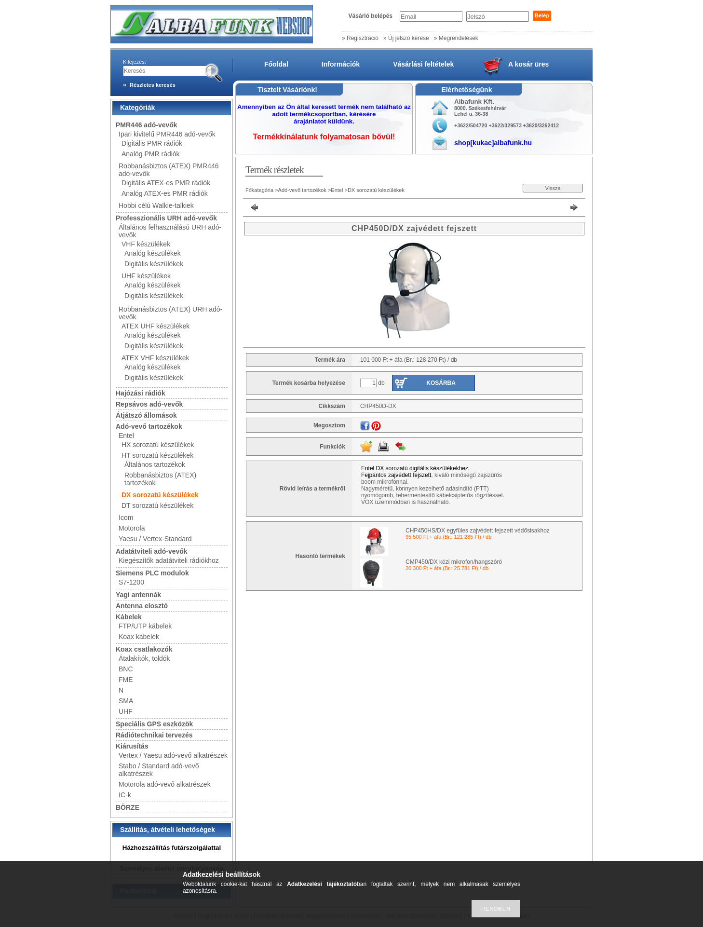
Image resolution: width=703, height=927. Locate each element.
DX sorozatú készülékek (160, 495)
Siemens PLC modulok (152, 573)
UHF (126, 711)
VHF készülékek (146, 244)
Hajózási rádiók (140, 393)
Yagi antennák (138, 595)
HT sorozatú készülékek (157, 455)
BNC (126, 669)
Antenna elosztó (142, 606)
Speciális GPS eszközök (154, 724)
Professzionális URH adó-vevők (166, 218)
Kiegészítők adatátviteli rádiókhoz (169, 560)
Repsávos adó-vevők (149, 404)
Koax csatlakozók (144, 649)
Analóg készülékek (152, 253)
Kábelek (129, 617)
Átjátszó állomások (146, 415)
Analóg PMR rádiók (151, 154)
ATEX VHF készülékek (155, 358)
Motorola (132, 528)
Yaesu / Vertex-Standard (155, 539)
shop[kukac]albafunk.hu (493, 143)
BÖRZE (127, 807)
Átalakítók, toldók (144, 658)
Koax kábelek (139, 637)
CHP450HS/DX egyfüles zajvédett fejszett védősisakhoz (478, 530)
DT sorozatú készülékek (157, 505)
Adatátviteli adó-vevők (152, 551)
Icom (126, 517)
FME (126, 679)
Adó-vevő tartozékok (149, 426)
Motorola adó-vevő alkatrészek (165, 784)
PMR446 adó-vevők (146, 125)
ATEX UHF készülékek (155, 326)
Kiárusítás (132, 746)
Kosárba (441, 383)
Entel (126, 435)
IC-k (125, 795)
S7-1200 (131, 582)
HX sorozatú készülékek (158, 445)
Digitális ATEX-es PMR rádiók (166, 183)
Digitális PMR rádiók (152, 143)
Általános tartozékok (154, 464)
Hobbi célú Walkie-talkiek (156, 205)
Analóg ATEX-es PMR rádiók (165, 193)
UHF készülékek (146, 276)
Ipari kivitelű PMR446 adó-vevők (167, 134)
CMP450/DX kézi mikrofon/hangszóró (454, 562)
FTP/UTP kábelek (145, 626)
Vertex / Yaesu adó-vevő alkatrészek (173, 755)
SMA (126, 701)
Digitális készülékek (153, 264)
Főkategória (259, 190)
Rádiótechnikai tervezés (154, 735)
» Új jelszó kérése (406, 38)
